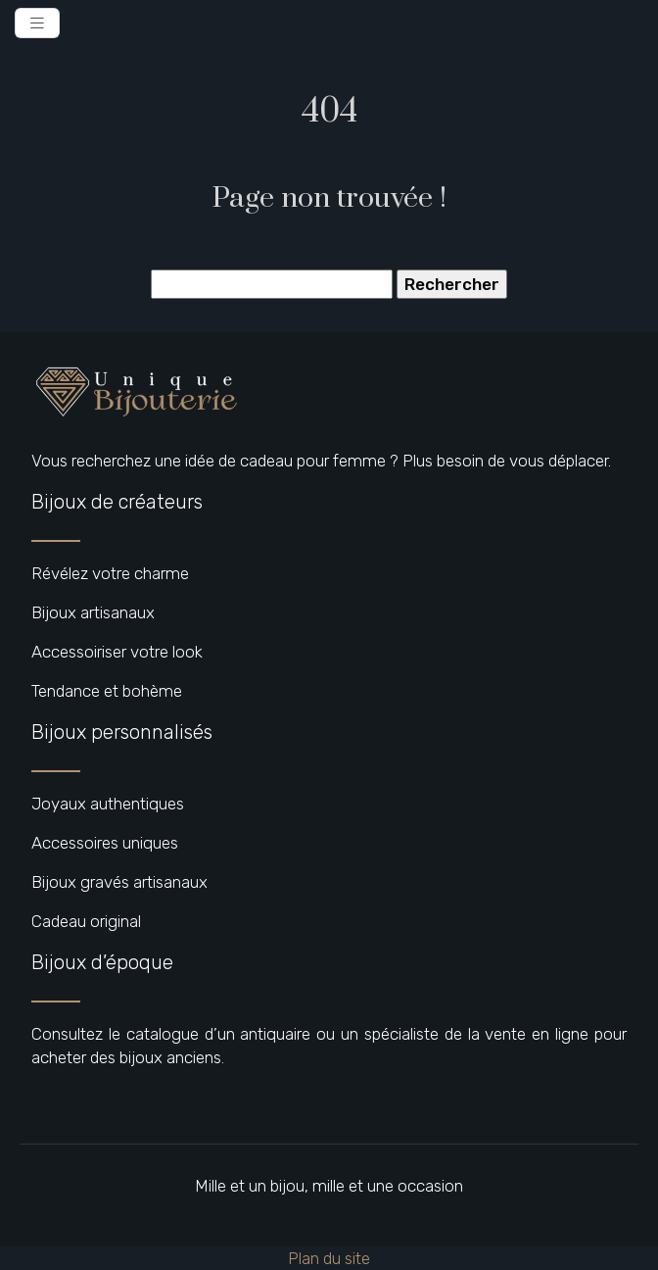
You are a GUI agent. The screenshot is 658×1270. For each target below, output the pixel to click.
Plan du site (329, 1258)
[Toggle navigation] (37, 23)
